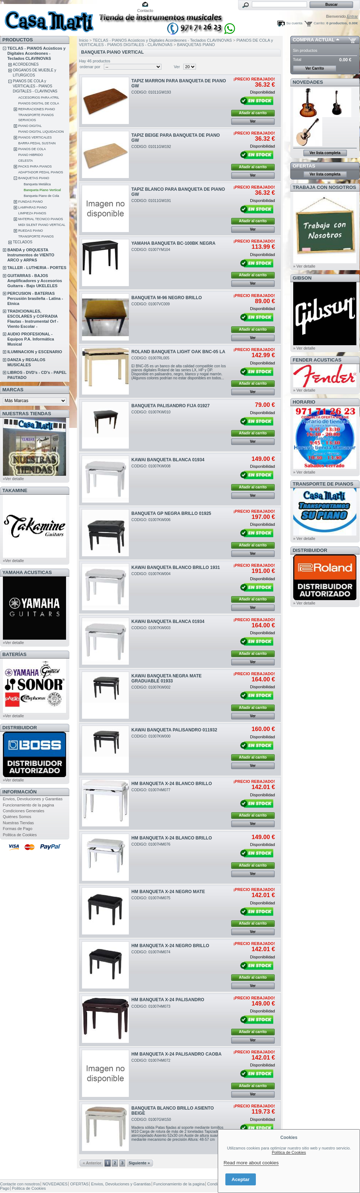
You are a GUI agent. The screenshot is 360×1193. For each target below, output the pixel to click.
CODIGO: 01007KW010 (151, 412)
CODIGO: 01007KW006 (151, 520)
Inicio (84, 40)
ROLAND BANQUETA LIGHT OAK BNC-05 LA (178, 351)
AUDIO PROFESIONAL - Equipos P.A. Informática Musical (30, 339)
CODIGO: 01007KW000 (151, 736)
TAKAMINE (15, 490)
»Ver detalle (13, 478)
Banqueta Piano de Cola (41, 196)
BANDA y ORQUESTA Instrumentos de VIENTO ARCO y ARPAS (30, 255)
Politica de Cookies (20, 835)
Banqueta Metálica (37, 184)
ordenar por (90, 67)
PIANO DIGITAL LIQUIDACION (41, 131)
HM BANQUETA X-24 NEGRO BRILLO (170, 945)
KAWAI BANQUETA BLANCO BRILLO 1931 (175, 567)
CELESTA (25, 160)
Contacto (145, 10)
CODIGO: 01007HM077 (150, 790)
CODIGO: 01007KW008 (151, 466)
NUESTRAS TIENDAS (27, 413)
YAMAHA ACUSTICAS (27, 572)
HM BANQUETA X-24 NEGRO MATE (168, 891)
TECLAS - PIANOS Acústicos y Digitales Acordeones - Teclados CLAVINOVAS (36, 53)
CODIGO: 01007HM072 (150, 1060)
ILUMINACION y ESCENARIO (34, 352)
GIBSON (302, 278)
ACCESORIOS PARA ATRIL (38, 97)
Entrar (352, 16)
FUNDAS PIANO (30, 201)
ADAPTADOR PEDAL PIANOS (40, 172)
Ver (177, 67)
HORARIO (304, 402)
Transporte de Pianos (323, 484)
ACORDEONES (25, 64)
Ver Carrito (314, 68)
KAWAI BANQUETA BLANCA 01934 (167, 459)
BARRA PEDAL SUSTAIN (37, 143)
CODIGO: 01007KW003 (151, 628)
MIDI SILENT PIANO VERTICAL (41, 225)
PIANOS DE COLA (32, 149)
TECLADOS (22, 242)
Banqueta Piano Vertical (42, 190)
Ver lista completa (325, 153)
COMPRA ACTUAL (314, 39)
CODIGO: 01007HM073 (150, 1006)
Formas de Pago (17, 828)
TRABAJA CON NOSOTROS (324, 187)
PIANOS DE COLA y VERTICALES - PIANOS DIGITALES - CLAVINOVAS (35, 86)
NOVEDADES (308, 82)
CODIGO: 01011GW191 (151, 201)
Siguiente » (139, 1163)
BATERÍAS (14, 654)
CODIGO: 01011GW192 (151, 147)
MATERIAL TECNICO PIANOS (40, 219)
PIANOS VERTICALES (35, 137)
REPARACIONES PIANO (36, 109)
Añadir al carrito (253, 113)
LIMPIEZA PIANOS (32, 213)
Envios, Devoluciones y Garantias (32, 799)
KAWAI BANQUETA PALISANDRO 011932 (174, 729)
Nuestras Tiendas (18, 823)
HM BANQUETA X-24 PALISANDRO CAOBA (176, 1054)
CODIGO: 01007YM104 (150, 250)
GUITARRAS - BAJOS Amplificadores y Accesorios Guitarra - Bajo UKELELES (34, 280)
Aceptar (241, 1179)
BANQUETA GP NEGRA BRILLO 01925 (171, 513)
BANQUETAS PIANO (33, 178)
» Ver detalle (304, 266)
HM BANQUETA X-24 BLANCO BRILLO (171, 783)
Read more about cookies (251, 1162)
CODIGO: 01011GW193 (151, 92)
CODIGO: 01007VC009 (150, 304)
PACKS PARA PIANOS (35, 166)
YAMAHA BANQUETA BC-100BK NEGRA (173, 243)
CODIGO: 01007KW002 (151, 687)
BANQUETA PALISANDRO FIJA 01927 (170, 405)
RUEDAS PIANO (30, 230)
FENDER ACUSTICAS (317, 360)
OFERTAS (304, 166)
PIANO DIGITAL (30, 126)
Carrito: (319, 23)
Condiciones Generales (23, 811)
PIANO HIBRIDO (30, 155)
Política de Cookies (289, 1152)
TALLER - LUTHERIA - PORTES (36, 267)
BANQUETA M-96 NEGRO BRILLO (166, 297)
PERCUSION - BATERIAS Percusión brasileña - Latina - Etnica (35, 298)
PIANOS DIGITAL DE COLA (38, 103)
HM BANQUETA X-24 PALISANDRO (167, 999)
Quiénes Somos (17, 816)
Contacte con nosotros (20, 1184)
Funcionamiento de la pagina (28, 805)
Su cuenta (294, 23)
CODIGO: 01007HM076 (150, 844)
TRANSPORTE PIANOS (36, 236)
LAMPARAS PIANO (32, 207)
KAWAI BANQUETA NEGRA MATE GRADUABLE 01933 (166, 678)
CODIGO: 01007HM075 (150, 898)
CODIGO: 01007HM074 (150, 952)
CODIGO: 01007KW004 (151, 574)
